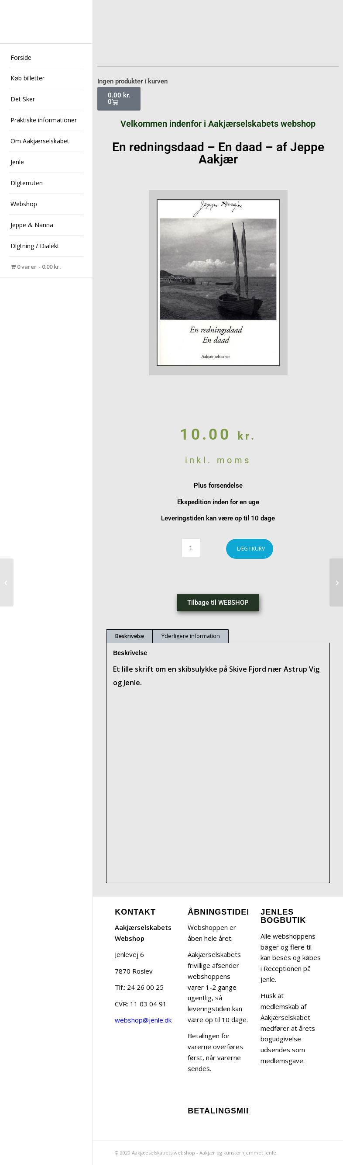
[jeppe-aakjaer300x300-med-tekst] (46, 21)
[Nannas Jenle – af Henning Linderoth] (7, 582)
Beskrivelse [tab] (129, 636)
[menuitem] (46, 58)
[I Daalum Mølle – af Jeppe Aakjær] (336, 582)
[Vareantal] (191, 547)
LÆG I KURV (251, 548)
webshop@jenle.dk (143, 1020)
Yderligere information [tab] (190, 636)
